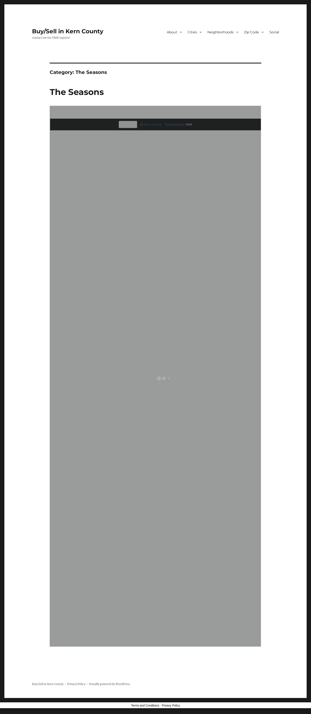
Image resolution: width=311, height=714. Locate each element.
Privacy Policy (76, 684)
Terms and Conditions (145, 705)
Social (274, 32)
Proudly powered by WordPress (109, 684)
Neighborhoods (220, 32)
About (172, 32)
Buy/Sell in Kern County (67, 31)
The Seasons (77, 92)
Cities (192, 32)
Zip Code (251, 32)
